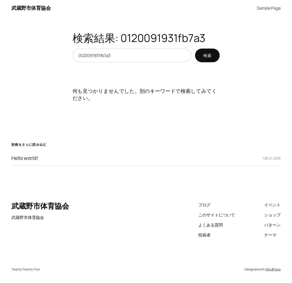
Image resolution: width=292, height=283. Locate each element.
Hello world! (24, 158)
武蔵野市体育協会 (31, 8)
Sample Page (269, 8)
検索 (207, 55)
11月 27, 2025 (272, 158)
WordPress (273, 269)
